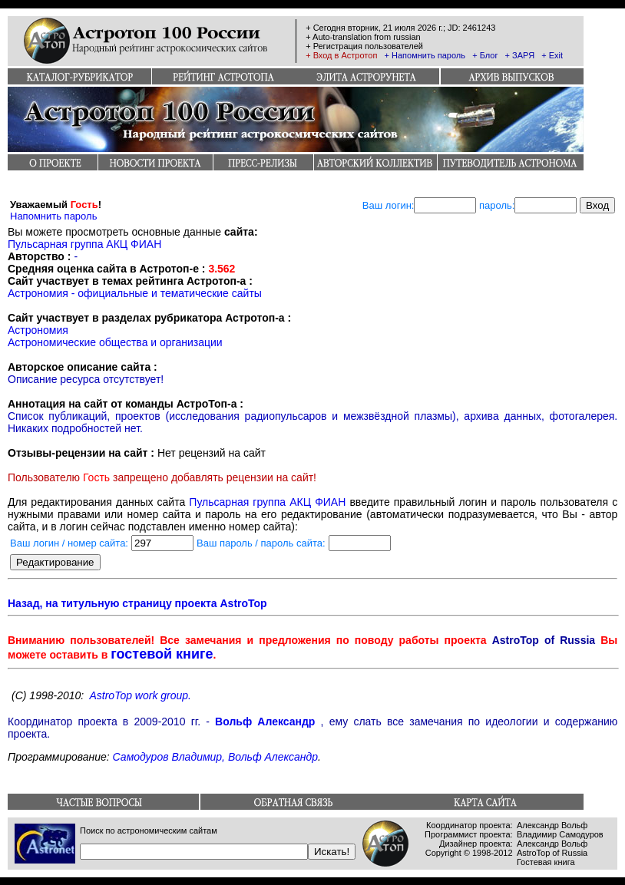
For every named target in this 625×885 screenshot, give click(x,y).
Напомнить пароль (53, 216)
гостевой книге (162, 654)
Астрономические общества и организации (115, 342)
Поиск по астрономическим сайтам (148, 830)
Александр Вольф (552, 825)
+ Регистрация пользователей (364, 46)
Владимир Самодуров (560, 834)
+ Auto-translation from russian (363, 36)
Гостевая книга (546, 862)
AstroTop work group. (140, 695)
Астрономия (38, 330)
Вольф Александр (265, 721)
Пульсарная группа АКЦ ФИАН (84, 244)
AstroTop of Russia (552, 852)
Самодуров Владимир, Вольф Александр (215, 757)
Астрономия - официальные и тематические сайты (135, 293)
